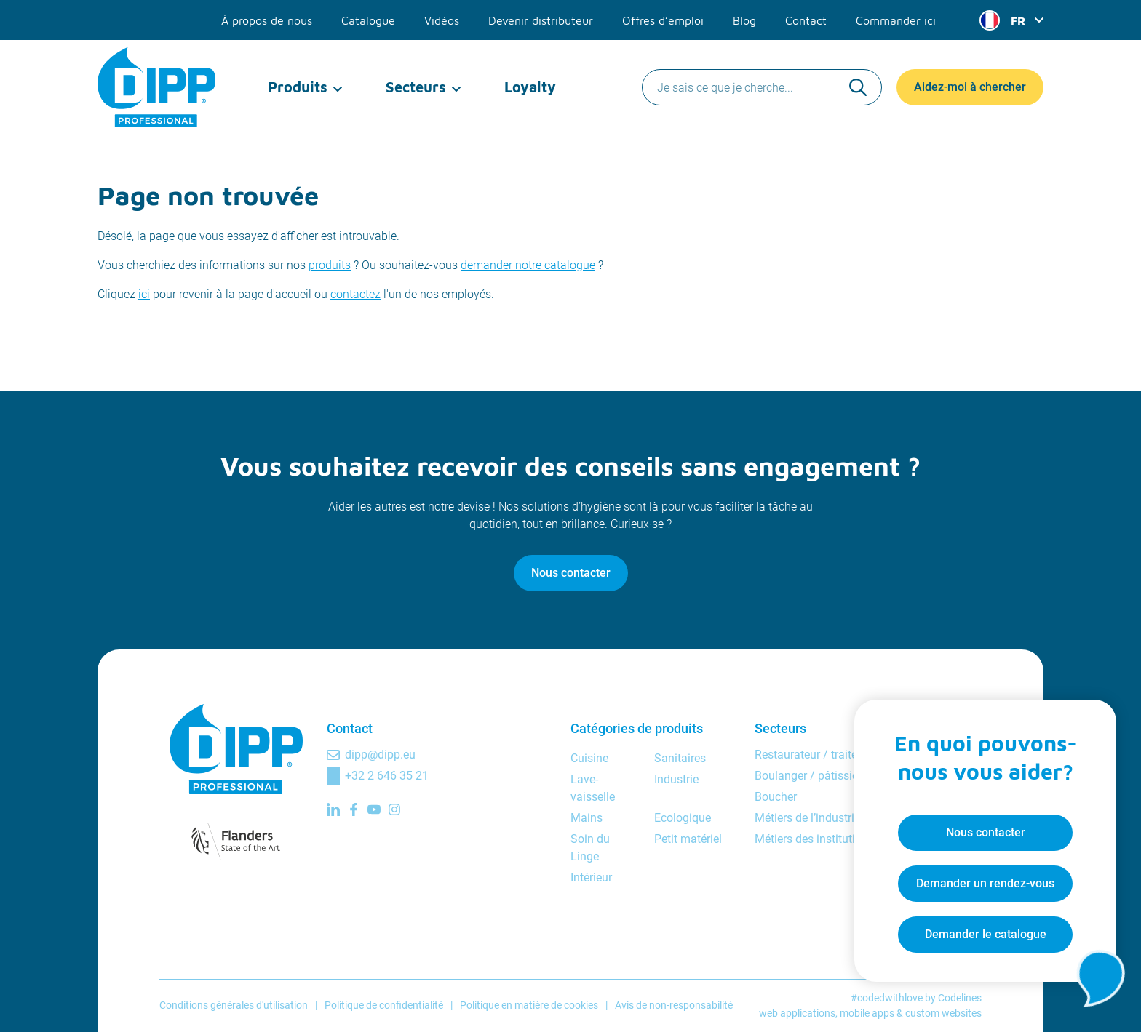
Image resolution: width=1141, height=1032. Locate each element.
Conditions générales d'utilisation (233, 1005)
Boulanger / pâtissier (808, 776)
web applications (797, 1013)
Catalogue (368, 20)
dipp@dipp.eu (380, 754)
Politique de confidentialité (384, 1005)
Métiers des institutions (814, 839)
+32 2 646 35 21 (387, 776)
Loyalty (530, 87)
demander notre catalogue (528, 265)
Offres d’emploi (663, 20)
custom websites (943, 1013)
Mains (586, 818)
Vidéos (441, 20)
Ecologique (682, 818)
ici (144, 294)
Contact (806, 20)
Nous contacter (571, 573)
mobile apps (867, 1013)
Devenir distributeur (540, 20)
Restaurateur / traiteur (811, 754)
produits (330, 265)
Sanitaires (680, 758)
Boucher (776, 797)
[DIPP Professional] (158, 87)
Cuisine (589, 758)
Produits (297, 87)
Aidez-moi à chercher (970, 87)
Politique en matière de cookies (529, 1005)
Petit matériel (688, 839)
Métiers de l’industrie (807, 818)
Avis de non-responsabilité (674, 1005)
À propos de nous (266, 20)
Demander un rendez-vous (985, 883)
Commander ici (896, 20)
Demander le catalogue (985, 934)
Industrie (676, 779)
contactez (355, 294)
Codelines (960, 998)
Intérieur (591, 877)
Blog (744, 20)
